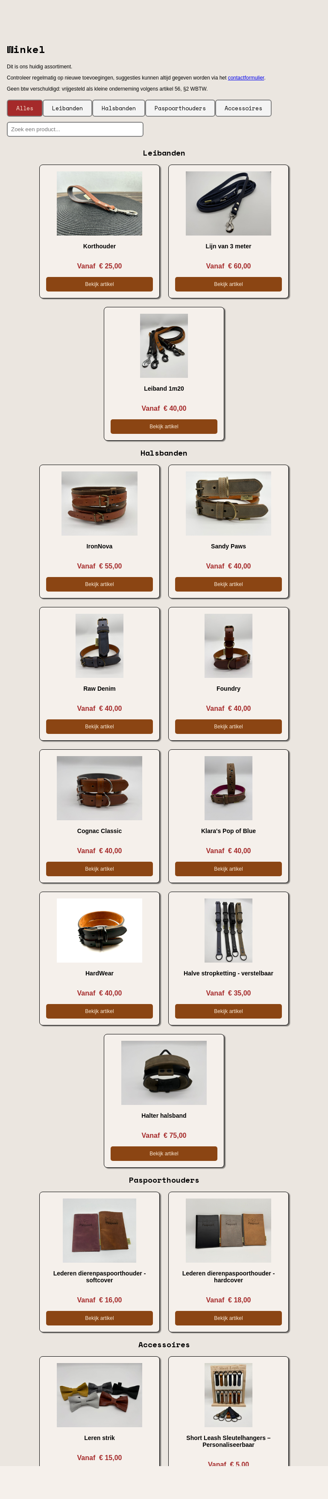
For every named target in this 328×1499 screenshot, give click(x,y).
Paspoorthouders (180, 108)
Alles (24, 108)
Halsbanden (119, 108)
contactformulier (246, 78)
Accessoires (243, 108)
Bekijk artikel (99, 284)
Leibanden (67, 108)
